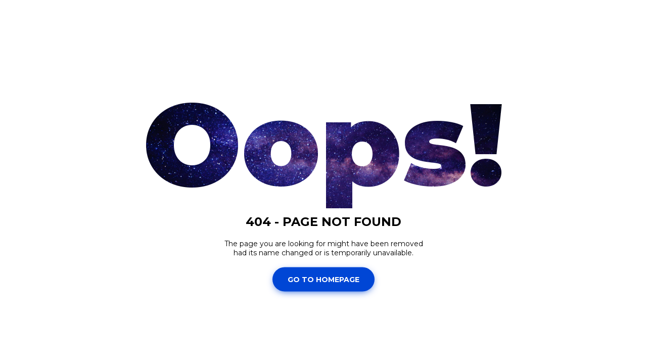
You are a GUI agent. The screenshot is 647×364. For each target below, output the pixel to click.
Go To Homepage (323, 279)
